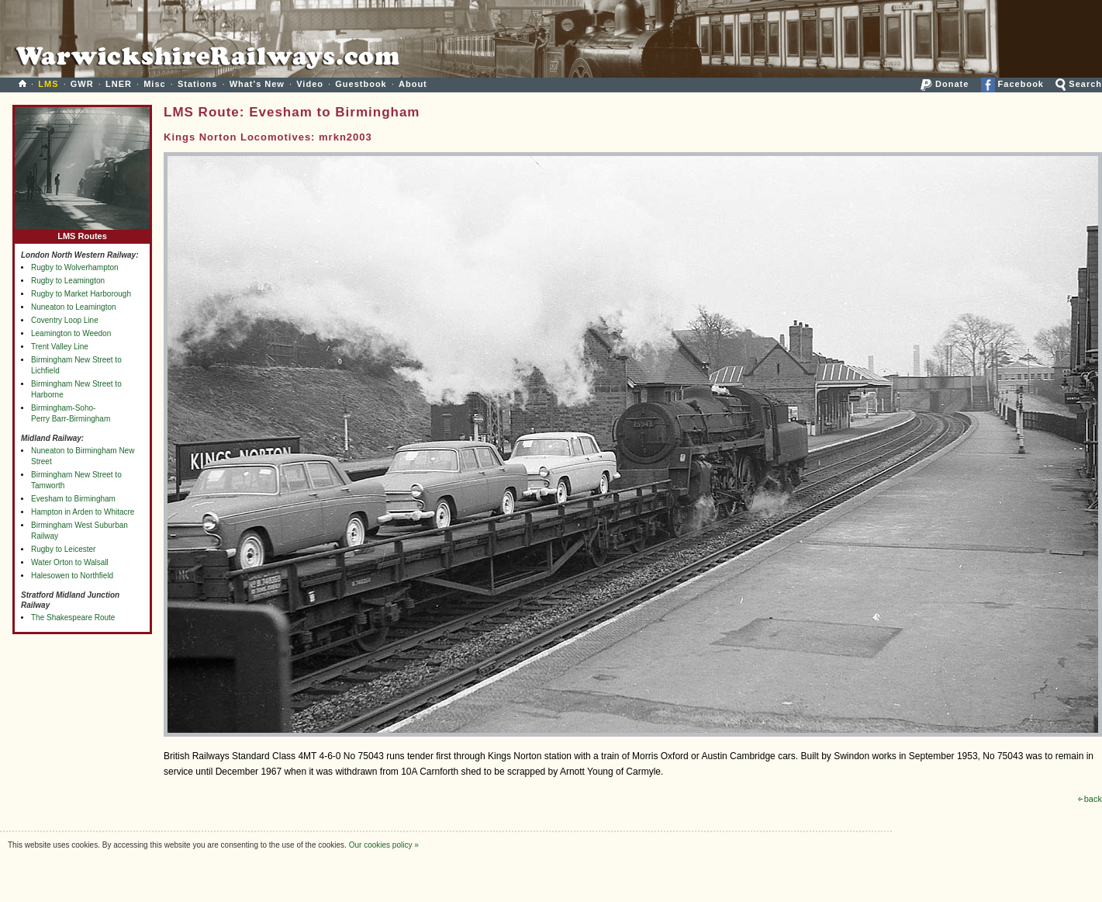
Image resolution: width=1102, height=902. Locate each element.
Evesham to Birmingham (73, 498)
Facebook (1012, 83)
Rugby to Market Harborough (81, 294)
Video (309, 83)
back (1090, 798)
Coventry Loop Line (64, 320)
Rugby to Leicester (63, 549)
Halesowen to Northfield (72, 575)
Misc (154, 83)
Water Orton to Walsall (70, 562)
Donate (945, 83)
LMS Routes (82, 232)
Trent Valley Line (59, 346)
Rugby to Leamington (68, 280)
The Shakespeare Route (73, 617)
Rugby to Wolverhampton (75, 267)
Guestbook (360, 83)
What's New (257, 83)
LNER (118, 83)
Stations (197, 83)
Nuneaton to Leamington (73, 307)
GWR (82, 83)
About (413, 83)
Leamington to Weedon (71, 333)
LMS (48, 83)
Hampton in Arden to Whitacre (82, 512)
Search (1078, 83)
